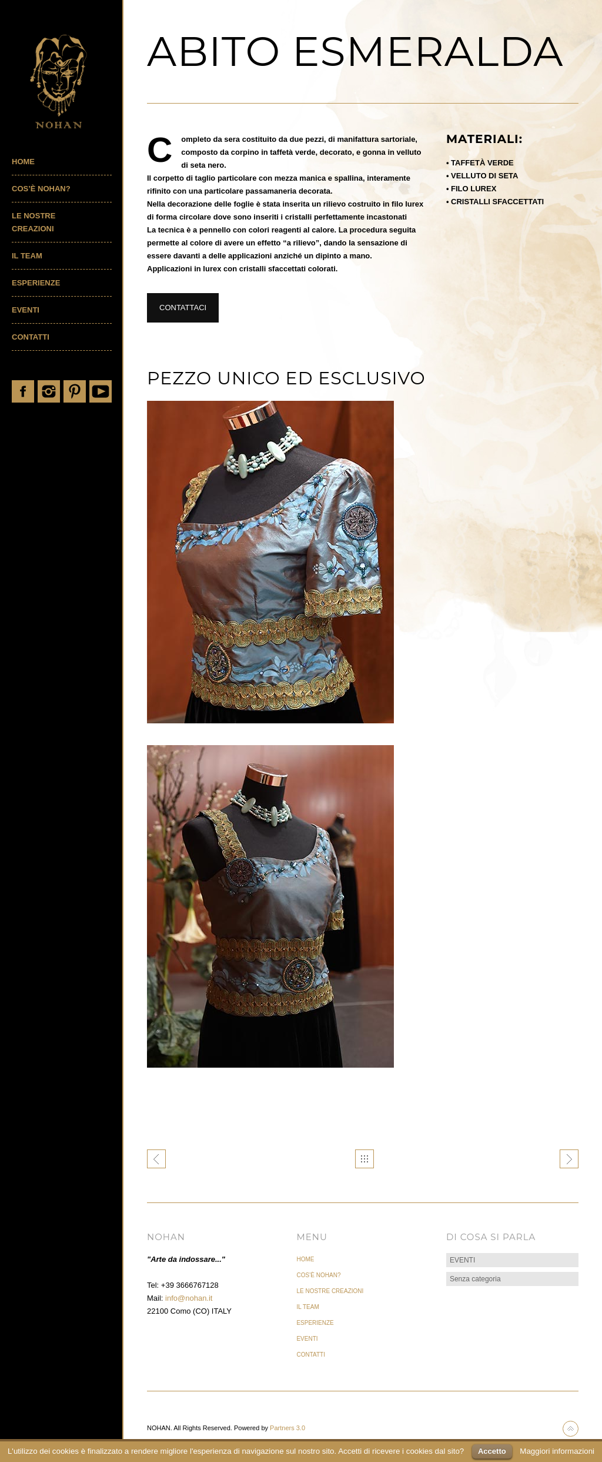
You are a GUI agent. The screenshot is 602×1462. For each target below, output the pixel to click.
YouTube (100, 391)
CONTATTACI (182, 307)
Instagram (49, 391)
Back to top (570, 1429)
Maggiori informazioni (557, 1451)
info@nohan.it (188, 1298)
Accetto (492, 1451)
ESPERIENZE (36, 282)
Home (23, 161)
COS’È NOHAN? (41, 188)
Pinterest (74, 391)
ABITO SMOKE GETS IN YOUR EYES (569, 1158)
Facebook (23, 391)
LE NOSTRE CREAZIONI (33, 222)
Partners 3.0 (287, 1427)
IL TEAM (27, 255)
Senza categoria (475, 1279)
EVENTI (25, 309)
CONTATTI (30, 337)
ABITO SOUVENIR (156, 1158)
